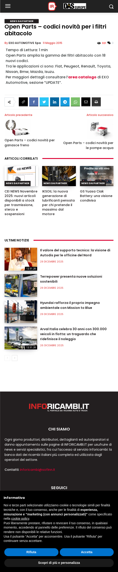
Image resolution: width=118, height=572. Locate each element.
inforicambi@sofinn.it (37, 469)
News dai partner (22, 21)
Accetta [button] (86, 552)
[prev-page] (7, 358)
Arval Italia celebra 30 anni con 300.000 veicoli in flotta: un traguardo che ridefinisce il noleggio (73, 334)
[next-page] (14, 358)
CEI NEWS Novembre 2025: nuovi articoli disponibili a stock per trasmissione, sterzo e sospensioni (21, 202)
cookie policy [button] (20, 518)
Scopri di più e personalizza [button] (59, 563)
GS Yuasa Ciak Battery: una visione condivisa (96, 196)
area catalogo (82, 77)
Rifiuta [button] (31, 552)
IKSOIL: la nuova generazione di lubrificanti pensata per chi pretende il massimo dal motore (58, 202)
